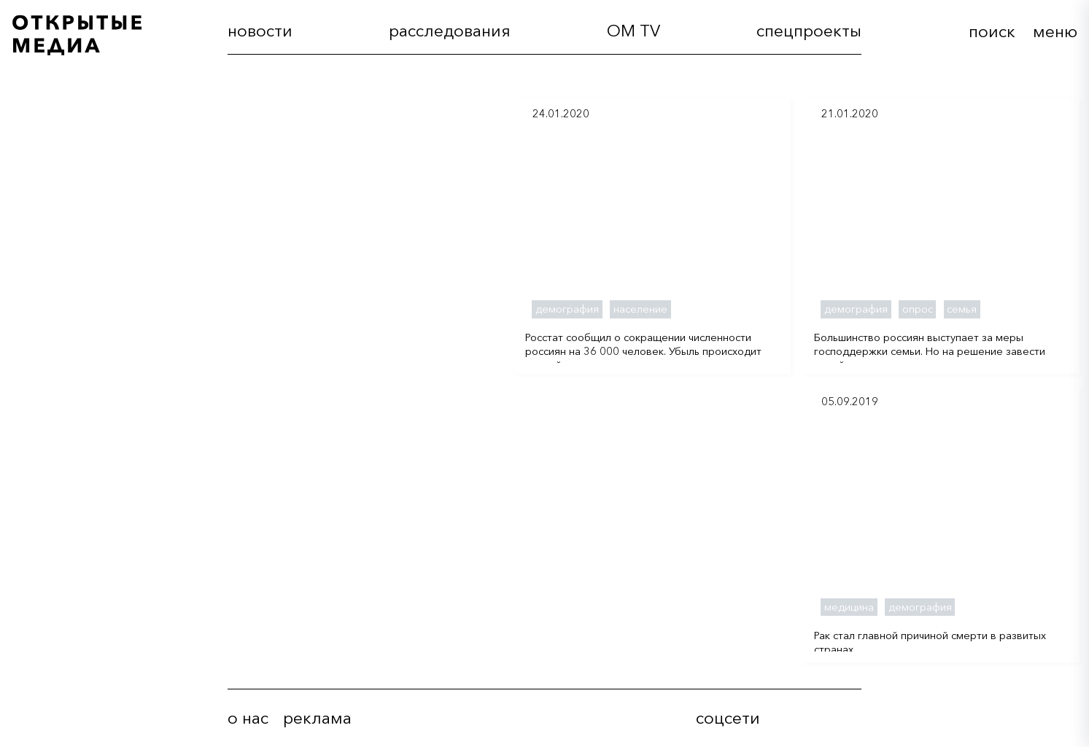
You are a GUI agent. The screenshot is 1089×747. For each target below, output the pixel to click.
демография (567, 309)
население (640, 309)
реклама (317, 718)
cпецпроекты (808, 31)
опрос (917, 309)
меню (1055, 31)
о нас (248, 718)
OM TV (633, 31)
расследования (450, 31)
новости (260, 31)
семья (962, 309)
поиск (992, 31)
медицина (849, 607)
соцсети (728, 718)
